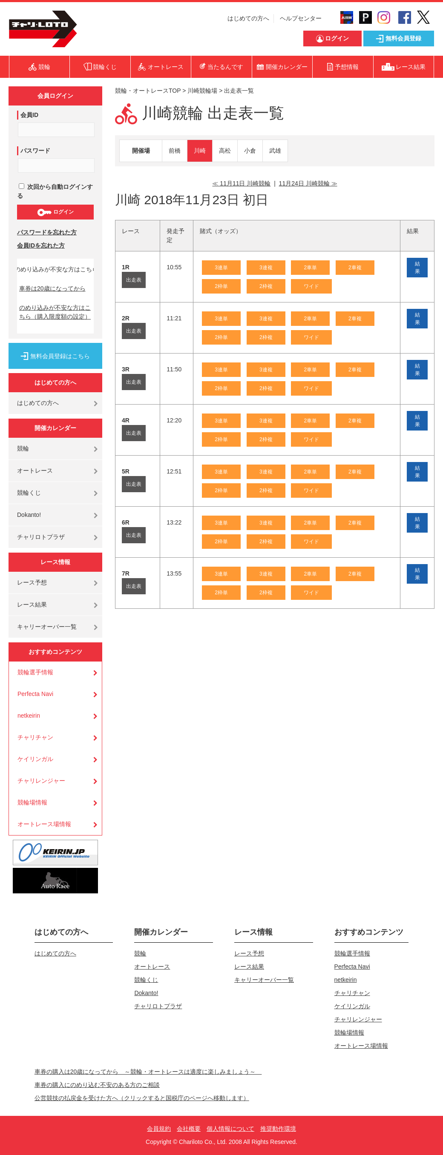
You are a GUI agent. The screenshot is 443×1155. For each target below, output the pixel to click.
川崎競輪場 (202, 90)
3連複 (266, 268)
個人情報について (230, 1128)
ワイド (311, 286)
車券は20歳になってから (52, 288)
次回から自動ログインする (55, 191)
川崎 (200, 150)
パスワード (35, 150)
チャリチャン (35, 737)
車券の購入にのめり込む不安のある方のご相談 (97, 1084)
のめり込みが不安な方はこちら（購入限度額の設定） (55, 312)
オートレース (35, 470)
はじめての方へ (248, 18)
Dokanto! (29, 514)
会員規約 (159, 1128)
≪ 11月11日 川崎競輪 (241, 183)
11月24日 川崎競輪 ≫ (308, 183)
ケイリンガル (35, 759)
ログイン (55, 212)
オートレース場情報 (44, 824)
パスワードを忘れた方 (47, 232)
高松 (225, 150)
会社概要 (189, 1128)
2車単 (310, 268)
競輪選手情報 (35, 672)
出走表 (133, 280)
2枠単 (221, 286)
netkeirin (28, 715)
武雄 (275, 150)
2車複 (355, 268)
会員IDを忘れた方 (41, 245)
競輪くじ (29, 492)
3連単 (221, 268)
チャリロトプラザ (41, 536)
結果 (417, 267)
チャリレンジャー (41, 780)
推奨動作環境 (278, 1128)
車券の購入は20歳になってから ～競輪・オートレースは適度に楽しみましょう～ (148, 1071)
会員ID (29, 114)
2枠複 (266, 286)
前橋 (175, 150)
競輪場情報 (32, 802)
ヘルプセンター (301, 18)
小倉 (250, 150)
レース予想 (32, 582)
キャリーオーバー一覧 (47, 626)
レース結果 (32, 604)
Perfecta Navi (35, 693)
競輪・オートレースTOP (148, 90)
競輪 (23, 448)
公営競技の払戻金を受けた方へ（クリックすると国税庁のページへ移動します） (142, 1098)
